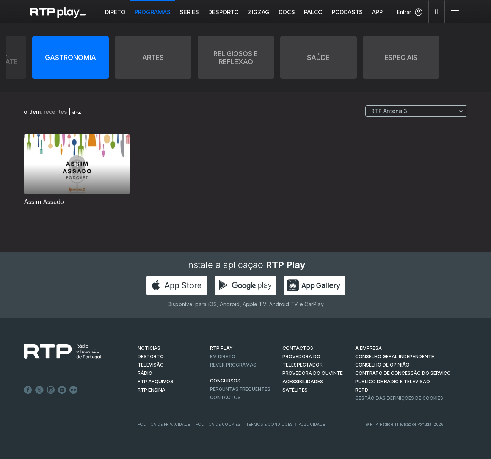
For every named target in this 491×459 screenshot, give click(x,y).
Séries (189, 12)
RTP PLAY (221, 348)
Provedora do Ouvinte (312, 373)
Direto (115, 12)
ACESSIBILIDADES (302, 381)
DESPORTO (151, 356)
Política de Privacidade (164, 424)
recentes (55, 111)
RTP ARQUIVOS (155, 381)
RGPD (361, 390)
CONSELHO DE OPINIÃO (382, 365)
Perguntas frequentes (240, 389)
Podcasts (347, 12)
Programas (153, 12)
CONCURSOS (225, 381)
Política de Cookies (218, 424)
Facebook (28, 390)
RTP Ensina (151, 390)
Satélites (294, 390)
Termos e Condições (269, 424)
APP (377, 12)
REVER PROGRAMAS (233, 365)
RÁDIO (145, 373)
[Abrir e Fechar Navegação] (454, 12)
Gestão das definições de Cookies (399, 398)
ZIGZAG (259, 12)
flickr (73, 390)
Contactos (225, 397)
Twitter (39, 390)
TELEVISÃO (151, 365)
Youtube (62, 390)
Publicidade (311, 424)
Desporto (223, 12)
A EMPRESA (368, 348)
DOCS (287, 12)
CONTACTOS (297, 348)
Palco (313, 12)
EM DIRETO (222, 356)
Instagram (51, 390)
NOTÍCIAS (149, 348)
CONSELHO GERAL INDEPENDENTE (394, 356)
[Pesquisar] (437, 11)
